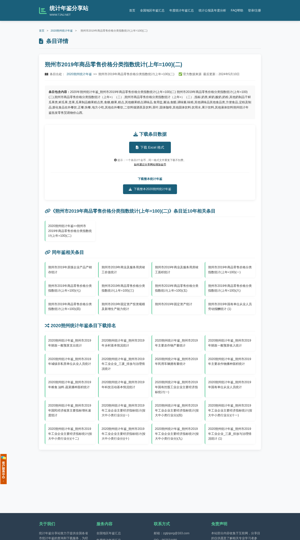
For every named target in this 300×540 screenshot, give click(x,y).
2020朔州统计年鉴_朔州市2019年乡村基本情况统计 (123, 343)
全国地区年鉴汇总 (152, 10)
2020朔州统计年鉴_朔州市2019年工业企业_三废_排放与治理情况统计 (123, 363)
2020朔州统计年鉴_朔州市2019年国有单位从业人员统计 (229, 385)
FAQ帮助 (237, 10)
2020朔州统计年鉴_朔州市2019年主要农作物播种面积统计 (229, 361)
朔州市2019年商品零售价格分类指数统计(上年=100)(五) (177, 288)
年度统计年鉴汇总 (181, 10)
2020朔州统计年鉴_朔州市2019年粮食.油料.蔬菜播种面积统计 (69, 385)
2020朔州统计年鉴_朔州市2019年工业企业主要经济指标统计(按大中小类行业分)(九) (177, 433)
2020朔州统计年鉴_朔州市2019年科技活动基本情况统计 (123, 385)
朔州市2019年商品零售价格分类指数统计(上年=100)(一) (230, 270)
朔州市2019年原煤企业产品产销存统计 (70, 270)
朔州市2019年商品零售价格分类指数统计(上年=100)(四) (70, 307)
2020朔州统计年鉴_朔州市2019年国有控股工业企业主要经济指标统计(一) (176, 387)
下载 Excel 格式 (150, 147)
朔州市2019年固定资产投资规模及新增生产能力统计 (123, 307)
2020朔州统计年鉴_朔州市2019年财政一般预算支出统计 (69, 343)
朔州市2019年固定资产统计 (173, 304)
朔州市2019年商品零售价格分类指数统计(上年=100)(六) (230, 288)
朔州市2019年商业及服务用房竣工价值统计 (123, 270)
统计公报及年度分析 (212, 10)
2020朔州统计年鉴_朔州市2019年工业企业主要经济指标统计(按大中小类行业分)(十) (123, 433)
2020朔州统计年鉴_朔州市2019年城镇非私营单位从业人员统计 (69, 361)
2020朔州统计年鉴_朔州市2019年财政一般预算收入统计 (229, 343)
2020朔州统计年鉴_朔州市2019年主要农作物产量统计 (176, 343)
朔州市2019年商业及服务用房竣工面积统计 (177, 270)
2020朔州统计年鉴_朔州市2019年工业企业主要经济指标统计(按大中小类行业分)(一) (123, 410)
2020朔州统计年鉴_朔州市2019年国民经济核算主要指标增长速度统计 (69, 410)
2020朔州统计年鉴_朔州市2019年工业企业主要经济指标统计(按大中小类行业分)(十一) (230, 410)
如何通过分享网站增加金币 (150, 164)
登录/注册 (254, 10)
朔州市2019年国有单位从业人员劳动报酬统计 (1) (230, 307)
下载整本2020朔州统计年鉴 (150, 189)
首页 (132, 10)
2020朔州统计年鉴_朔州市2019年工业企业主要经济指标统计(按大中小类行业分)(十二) (70, 433)
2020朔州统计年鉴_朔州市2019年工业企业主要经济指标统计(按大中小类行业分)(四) (177, 410)
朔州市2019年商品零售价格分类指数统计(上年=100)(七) (70, 288)
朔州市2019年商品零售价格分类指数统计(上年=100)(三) (123, 288)
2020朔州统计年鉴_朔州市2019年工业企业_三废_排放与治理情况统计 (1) (229, 433)
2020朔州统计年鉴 (62, 30)
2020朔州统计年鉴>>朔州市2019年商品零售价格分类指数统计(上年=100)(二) (70, 230)
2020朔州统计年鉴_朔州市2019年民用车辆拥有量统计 (176, 361)
